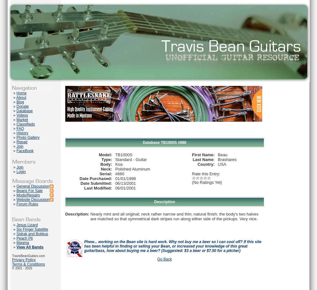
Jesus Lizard (27, 225)
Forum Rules (27, 204)
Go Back (164, 259)
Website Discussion (32, 199)
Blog (20, 102)
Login (21, 172)
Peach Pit (24, 238)
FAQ (20, 128)
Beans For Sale (29, 191)
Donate (22, 106)
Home (21, 93)
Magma (22, 243)
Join (19, 146)
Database (24, 111)
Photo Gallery (28, 137)
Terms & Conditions (28, 264)
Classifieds (25, 124)
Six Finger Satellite (32, 229)
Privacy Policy (24, 260)
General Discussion (32, 186)
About (21, 97)
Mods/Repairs (28, 195)
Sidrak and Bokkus (32, 234)
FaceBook (25, 151)
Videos (22, 115)
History (22, 133)
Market (22, 120)
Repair (22, 142)
